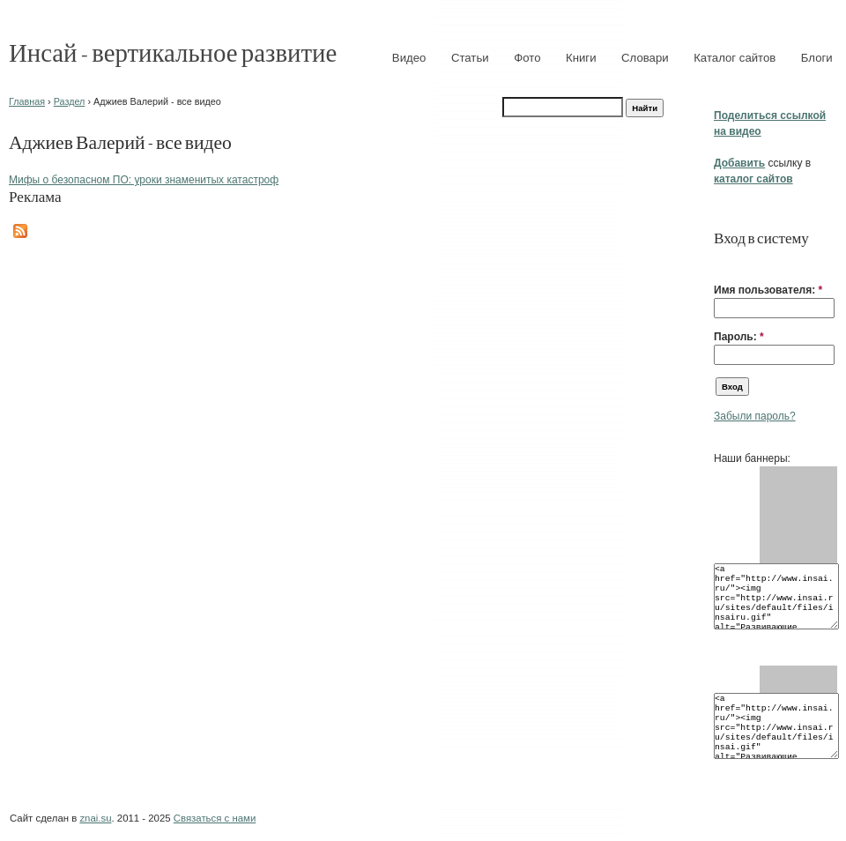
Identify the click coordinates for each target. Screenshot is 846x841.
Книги (581, 57)
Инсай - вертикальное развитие (173, 51)
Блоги (817, 57)
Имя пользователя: (768, 290)
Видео (409, 57)
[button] (721, 263)
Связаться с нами (215, 818)
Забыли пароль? (755, 416)
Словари (645, 57)
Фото (527, 57)
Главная (27, 101)
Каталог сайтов (735, 57)
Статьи (470, 57)
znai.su (95, 818)
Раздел (69, 101)
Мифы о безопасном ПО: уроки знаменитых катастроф (143, 180)
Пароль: (739, 337)
